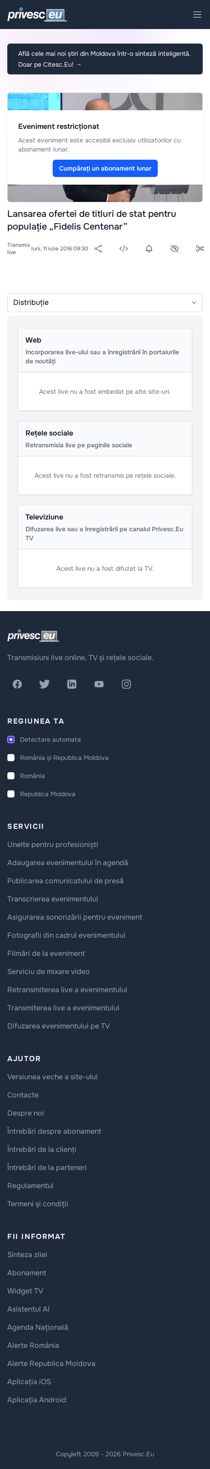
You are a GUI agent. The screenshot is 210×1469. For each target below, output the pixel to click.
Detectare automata (50, 739)
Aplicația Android (36, 1400)
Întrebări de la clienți (41, 1149)
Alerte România (33, 1345)
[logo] (33, 635)
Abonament (26, 1273)
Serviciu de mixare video (48, 971)
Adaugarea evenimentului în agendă (67, 862)
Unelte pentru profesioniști (52, 844)
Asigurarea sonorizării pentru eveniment (74, 917)
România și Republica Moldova (64, 758)
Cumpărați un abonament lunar (105, 168)
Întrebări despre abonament (54, 1131)
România (32, 776)
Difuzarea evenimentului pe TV (58, 1026)
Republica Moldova (47, 794)
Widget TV (25, 1291)
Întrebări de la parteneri (47, 1167)
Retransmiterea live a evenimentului (67, 989)
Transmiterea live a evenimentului (63, 1008)
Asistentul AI (28, 1309)
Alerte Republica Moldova (51, 1363)
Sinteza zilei (27, 1254)
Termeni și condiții (37, 1204)
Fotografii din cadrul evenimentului (66, 935)
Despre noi (25, 1113)
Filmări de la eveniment (46, 953)
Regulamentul (30, 1185)
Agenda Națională (37, 1327)
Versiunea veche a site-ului (52, 1077)
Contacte (23, 1095)
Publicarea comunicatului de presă (65, 881)
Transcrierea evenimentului (52, 899)
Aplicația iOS (29, 1381)
